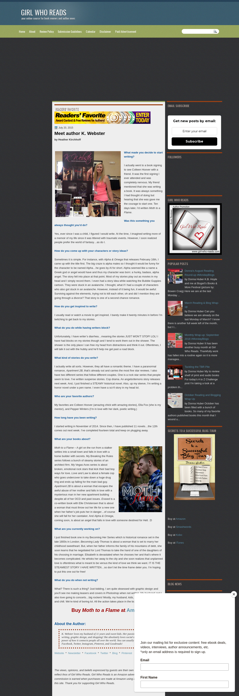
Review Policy (47, 31)
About (32, 31)
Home (22, 31)
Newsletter (74, 653)
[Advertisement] (119, 70)
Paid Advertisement (125, 31)
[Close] (234, 594)
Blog (114, 653)
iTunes (180, 542)
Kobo (179, 534)
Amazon (180, 518)
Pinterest (127, 653)
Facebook (90, 653)
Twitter (104, 653)
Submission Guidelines (70, 31)
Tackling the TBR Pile (197, 366)
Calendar (90, 31)
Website (59, 653)
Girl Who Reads (43, 12)
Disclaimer (105, 31)
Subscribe (194, 141)
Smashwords (183, 526)
